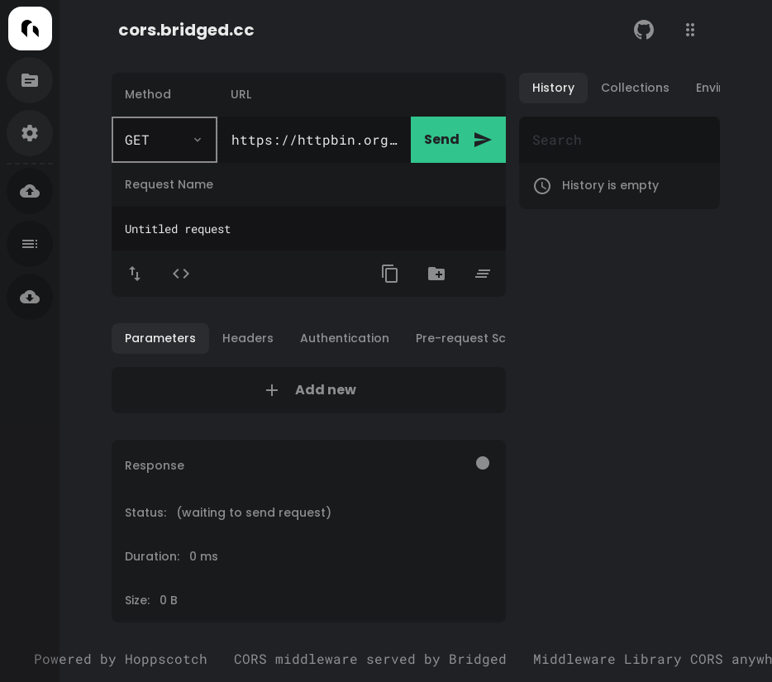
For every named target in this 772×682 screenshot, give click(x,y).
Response (154, 465)
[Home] (30, 28)
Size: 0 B (151, 600)
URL (241, 94)
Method (148, 94)
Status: (228, 512)
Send (458, 140)
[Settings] (30, 133)
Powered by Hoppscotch (120, 658)
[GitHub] (644, 30)
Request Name (169, 184)
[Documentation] (30, 80)
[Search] (619, 140)
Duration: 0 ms (171, 556)
